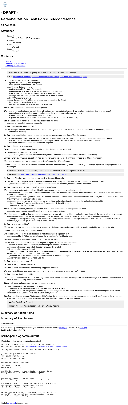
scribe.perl (63, 328)
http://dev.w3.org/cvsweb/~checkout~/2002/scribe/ (46, 346)
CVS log (83, 328)
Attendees (7, 30)
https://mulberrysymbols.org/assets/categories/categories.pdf (42, 174)
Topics (8, 61)
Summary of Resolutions (15, 66)
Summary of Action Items (15, 63)
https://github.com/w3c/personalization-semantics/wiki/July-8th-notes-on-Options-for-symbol (50, 77)
